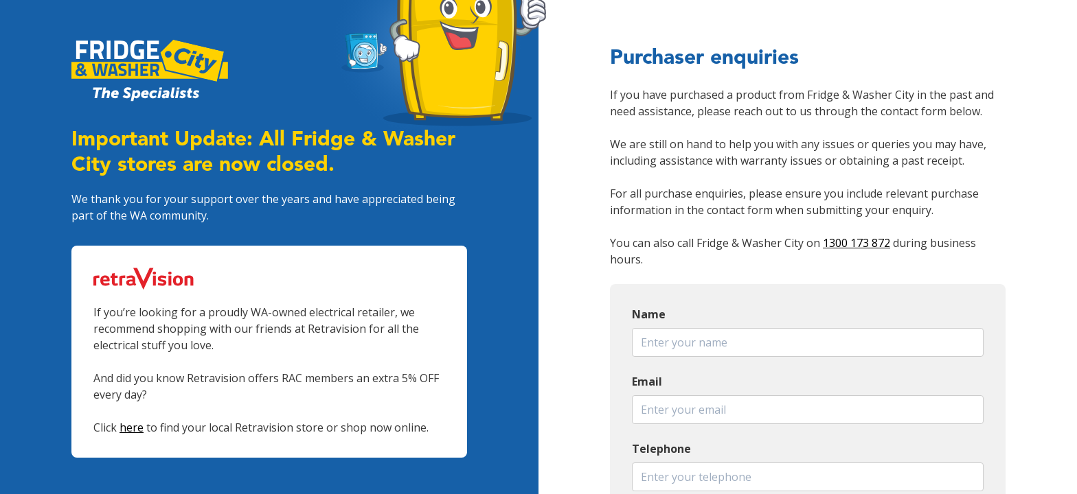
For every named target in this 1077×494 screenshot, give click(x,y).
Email (647, 381)
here (132, 427)
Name (649, 314)
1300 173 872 (856, 242)
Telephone (661, 448)
